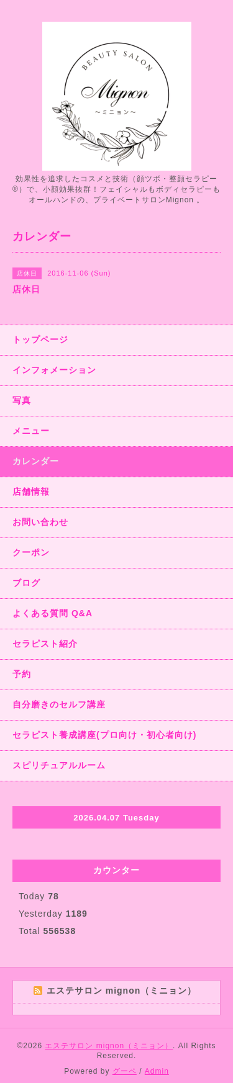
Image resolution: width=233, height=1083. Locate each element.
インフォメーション (54, 370)
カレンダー (35, 461)
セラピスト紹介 (45, 644)
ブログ (26, 583)
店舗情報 (31, 492)
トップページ (40, 339)
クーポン (31, 552)
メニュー (31, 431)
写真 (21, 400)
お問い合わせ (40, 522)
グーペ (124, 1071)
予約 (21, 674)
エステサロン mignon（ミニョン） (109, 1045)
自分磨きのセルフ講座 (59, 704)
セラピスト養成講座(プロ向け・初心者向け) (104, 735)
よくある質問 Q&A (52, 613)
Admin (157, 1071)
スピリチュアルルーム (59, 765)
